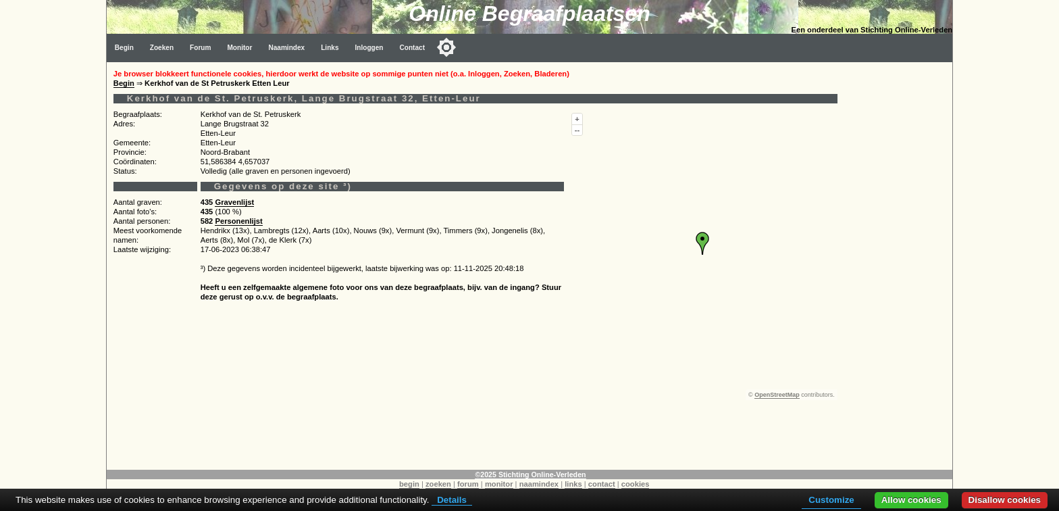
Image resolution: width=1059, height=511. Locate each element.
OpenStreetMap (777, 394)
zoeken (438, 484)
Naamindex (286, 47)
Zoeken (162, 47)
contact (601, 484)
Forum (200, 47)
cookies (635, 484)
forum (468, 484)
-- (577, 130)
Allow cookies (911, 500)
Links (329, 47)
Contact (412, 47)
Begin (124, 47)
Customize (831, 500)
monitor (499, 484)
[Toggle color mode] (446, 47)
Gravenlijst (234, 202)
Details (452, 500)
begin (409, 484)
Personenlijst (238, 221)
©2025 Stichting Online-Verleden (530, 474)
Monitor (239, 47)
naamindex (539, 484)
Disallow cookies (1004, 500)
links (573, 484)
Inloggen (369, 47)
